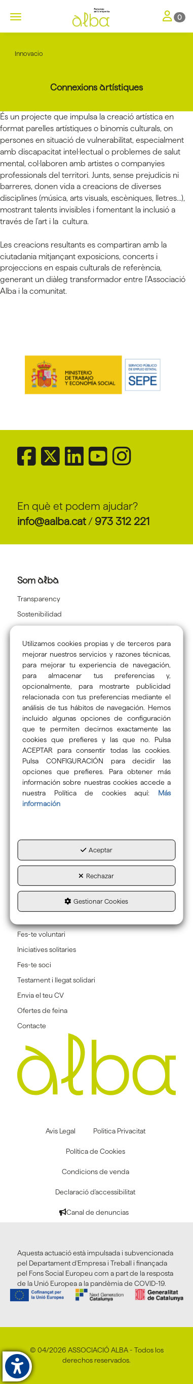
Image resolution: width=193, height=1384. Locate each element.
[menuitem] (96, 598)
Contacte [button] (31, 1026)
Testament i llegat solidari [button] (56, 980)
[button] (96, 18)
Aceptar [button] (96, 849)
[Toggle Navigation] (174, 17)
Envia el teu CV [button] (40, 995)
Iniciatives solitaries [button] (46, 949)
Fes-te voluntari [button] (41, 934)
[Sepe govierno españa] (96, 374)
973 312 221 (122, 521)
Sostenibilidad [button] (39, 614)
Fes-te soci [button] (34, 965)
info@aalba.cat (51, 521)
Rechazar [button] (96, 875)
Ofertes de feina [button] (42, 1010)
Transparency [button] (38, 599)
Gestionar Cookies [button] (96, 901)
